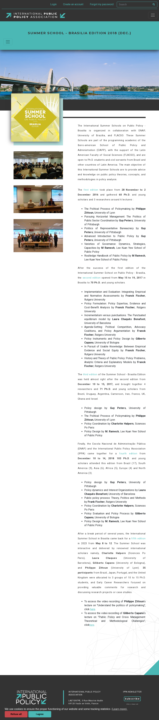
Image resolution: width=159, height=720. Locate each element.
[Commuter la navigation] (7, 42)
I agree (40, 714)
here (92, 609)
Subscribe (132, 698)
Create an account (73, 4)
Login (53, 4)
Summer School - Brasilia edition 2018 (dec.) (79, 33)
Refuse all (16, 714)
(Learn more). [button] (119, 709)
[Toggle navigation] (152, 15)
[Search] (134, 4)
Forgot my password (102, 4)
